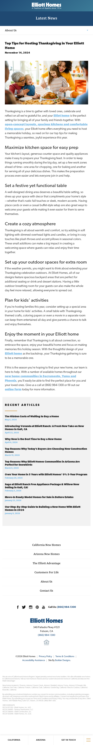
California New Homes (46, 545)
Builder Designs (62, 660)
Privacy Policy (45, 656)
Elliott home (13, 353)
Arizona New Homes (46, 554)
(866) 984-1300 (66, 607)
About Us (46, 581)
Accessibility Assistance (33, 660)
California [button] (14, 740)
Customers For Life (46, 572)
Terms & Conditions (64, 656)
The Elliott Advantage (46, 563)
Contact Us (46, 590)
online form (13, 389)
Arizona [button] (41, 740)
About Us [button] (11, 30)
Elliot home (61, 115)
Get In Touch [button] (68, 740)
